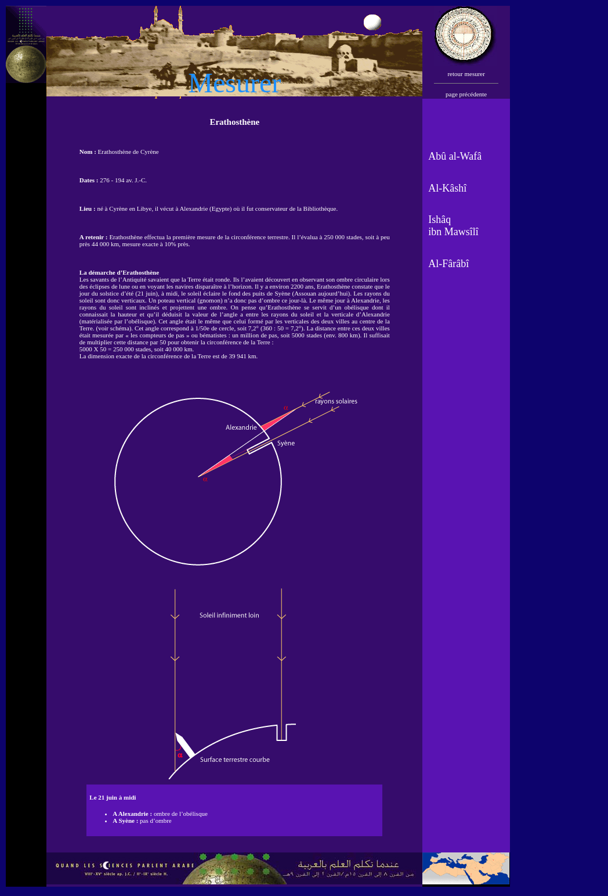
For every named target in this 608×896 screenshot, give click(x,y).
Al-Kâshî (447, 188)
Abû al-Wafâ (455, 156)
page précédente (466, 94)
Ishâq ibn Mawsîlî (453, 226)
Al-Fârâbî (448, 263)
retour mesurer (465, 73)
